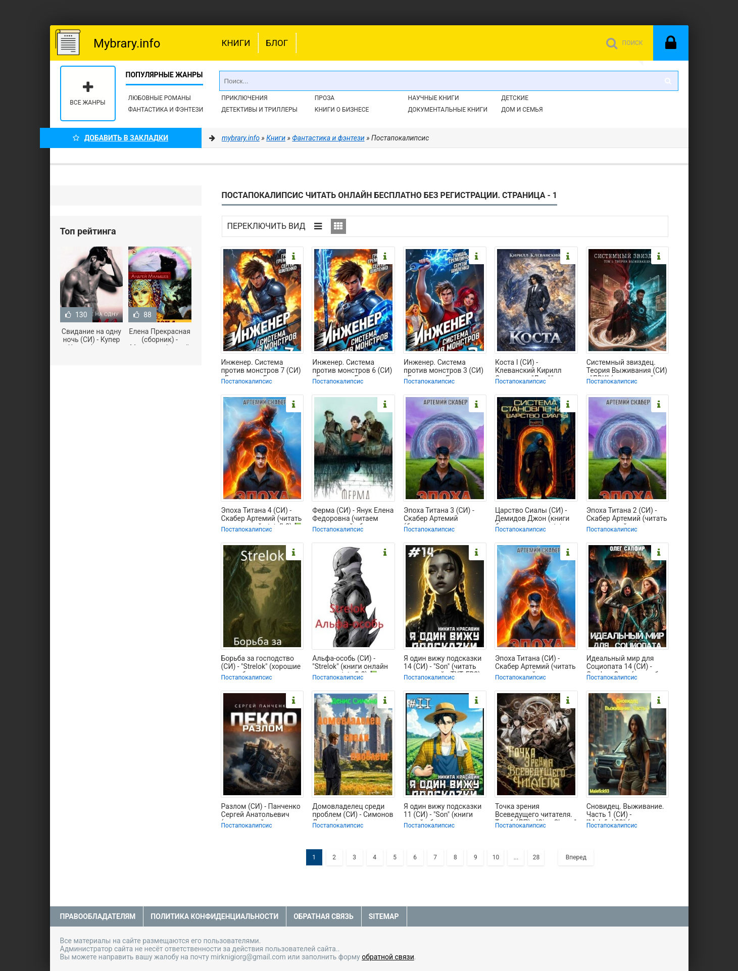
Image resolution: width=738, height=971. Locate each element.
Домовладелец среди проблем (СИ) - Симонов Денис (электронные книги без (352, 811)
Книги (236, 43)
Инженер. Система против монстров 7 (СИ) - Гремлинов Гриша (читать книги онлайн (261, 367)
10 (496, 857)
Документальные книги (447, 109)
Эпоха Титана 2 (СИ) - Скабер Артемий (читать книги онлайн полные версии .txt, (626, 515)
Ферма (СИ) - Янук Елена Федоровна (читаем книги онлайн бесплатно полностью (353, 515)
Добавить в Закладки (120, 138)
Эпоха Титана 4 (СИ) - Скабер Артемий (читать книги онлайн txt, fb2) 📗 (262, 515)
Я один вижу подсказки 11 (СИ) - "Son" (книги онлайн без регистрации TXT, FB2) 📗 (444, 811)
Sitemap (384, 916)
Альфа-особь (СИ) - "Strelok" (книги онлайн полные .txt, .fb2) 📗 (350, 663)
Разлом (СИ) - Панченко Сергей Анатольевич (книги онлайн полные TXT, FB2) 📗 (261, 811)
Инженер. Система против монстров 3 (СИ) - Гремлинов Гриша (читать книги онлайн (443, 367)
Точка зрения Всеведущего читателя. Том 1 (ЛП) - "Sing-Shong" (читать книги (535, 811)
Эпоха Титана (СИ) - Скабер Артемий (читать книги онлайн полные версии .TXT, (535, 663)
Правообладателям (98, 916)
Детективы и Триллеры (259, 109)
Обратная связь (323, 916)
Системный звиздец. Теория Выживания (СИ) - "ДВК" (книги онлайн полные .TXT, (626, 367)
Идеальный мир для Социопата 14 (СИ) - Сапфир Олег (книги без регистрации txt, (626, 663)
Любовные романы (159, 98)
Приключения (244, 98)
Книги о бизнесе (342, 109)
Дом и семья (522, 109)
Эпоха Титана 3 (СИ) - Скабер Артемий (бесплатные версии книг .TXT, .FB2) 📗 (439, 515)
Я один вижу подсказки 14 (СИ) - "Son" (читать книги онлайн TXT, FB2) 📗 (442, 663)
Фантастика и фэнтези (166, 109)
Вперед (576, 857)
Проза (324, 98)
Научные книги (433, 98)
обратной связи (388, 957)
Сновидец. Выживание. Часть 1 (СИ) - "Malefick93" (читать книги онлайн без (625, 811)
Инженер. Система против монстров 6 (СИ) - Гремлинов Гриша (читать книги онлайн (352, 367)
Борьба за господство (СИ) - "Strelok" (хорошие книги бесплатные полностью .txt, (261, 663)
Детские (514, 98)
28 (536, 857)
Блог (277, 43)
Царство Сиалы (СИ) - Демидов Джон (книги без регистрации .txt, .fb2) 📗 (532, 515)
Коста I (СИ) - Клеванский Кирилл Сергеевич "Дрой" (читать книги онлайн (531, 367)
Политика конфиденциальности (214, 916)
